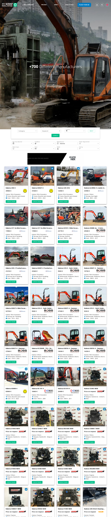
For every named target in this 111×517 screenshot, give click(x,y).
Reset (91, 131)
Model (58, 147)
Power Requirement (84, 141)
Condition (37, 141)
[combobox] (27, 131)
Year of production (17, 141)
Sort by (81, 147)
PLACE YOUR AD (84, 5)
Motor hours (15, 147)
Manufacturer (60, 141)
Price (36, 147)
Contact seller (11, 201)
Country (68, 129)
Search (55, 135)
